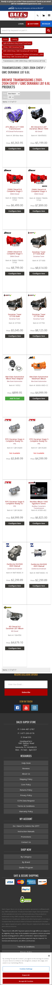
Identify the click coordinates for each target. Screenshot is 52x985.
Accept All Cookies (26, 981)
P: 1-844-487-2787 (26, 729)
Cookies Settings (26, 969)
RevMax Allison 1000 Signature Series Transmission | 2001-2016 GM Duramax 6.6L (38, 504)
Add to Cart (15, 398)
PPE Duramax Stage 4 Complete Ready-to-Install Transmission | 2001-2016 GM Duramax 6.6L (14, 441)
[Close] (49, 956)
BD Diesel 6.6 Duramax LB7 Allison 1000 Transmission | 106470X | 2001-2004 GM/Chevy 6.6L (15, 629)
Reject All (26, 975)
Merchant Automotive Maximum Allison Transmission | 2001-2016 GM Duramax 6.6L (38, 379)
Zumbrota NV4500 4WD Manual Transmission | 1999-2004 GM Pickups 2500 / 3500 (14, 566)
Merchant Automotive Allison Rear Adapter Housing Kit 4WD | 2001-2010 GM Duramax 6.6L (14, 379)
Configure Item (39, 398)
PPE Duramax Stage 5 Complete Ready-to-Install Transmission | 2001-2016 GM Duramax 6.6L (38, 441)
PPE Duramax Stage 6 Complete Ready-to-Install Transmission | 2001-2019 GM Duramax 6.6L (14, 504)
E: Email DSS (26, 737)
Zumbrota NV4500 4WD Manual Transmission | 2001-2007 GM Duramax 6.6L (38, 566)
